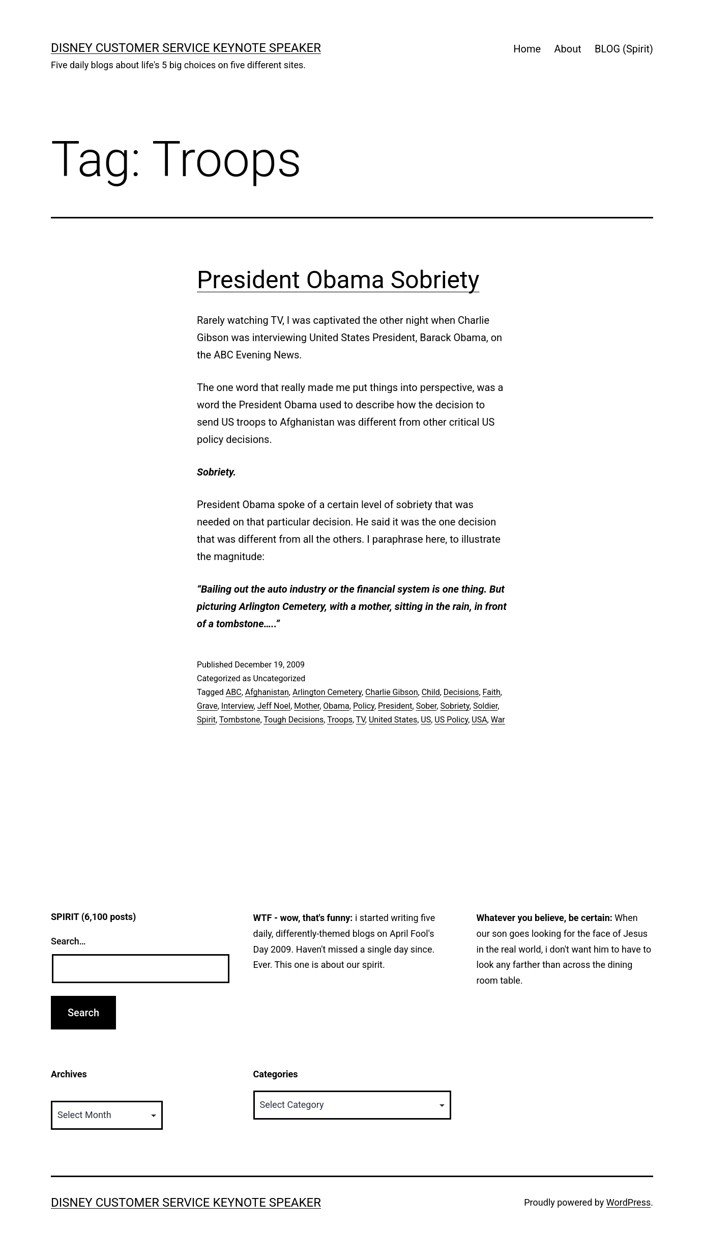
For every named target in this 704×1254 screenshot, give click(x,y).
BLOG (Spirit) (624, 49)
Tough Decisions (293, 719)
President (395, 706)
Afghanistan (267, 692)
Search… (68, 941)
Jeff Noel (273, 706)
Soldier (485, 706)
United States (393, 719)
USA (479, 719)
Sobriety (454, 706)
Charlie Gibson (391, 692)
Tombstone (239, 719)
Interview (237, 706)
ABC (234, 692)
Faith (492, 692)
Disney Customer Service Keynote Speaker (186, 48)
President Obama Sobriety (338, 279)
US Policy (451, 719)
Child (431, 692)
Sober (426, 706)
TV (360, 719)
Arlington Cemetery (327, 692)
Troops (340, 719)
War (498, 719)
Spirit (206, 719)
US (426, 719)
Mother (306, 706)
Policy (363, 706)
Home (527, 49)
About (567, 49)
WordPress (628, 1202)
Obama (336, 706)
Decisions (461, 692)
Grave (207, 706)
